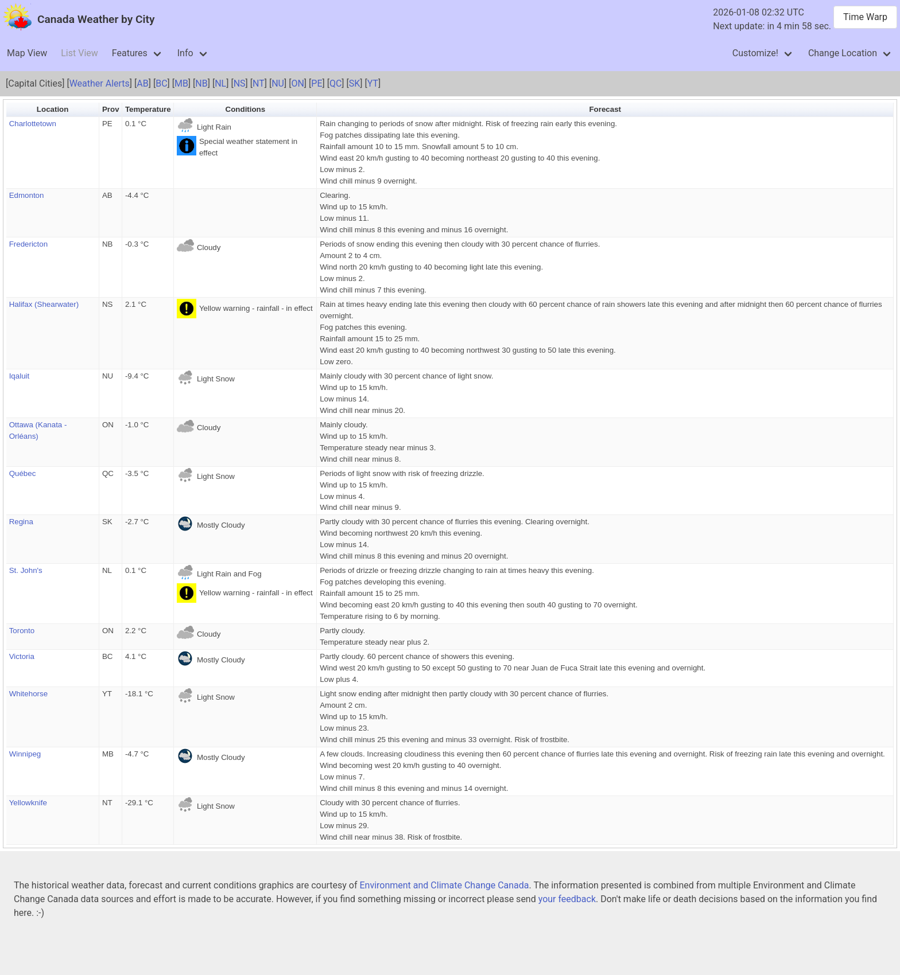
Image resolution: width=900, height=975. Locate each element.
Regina (21, 521)
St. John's (25, 570)
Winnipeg (25, 754)
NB (201, 83)
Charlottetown (32, 123)
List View (79, 53)
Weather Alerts (99, 83)
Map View (27, 53)
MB (181, 83)
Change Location (842, 53)
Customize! (755, 53)
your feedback (567, 899)
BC (161, 83)
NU (277, 83)
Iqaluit (19, 376)
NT (259, 83)
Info (185, 53)
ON (297, 83)
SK (354, 83)
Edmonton (26, 195)
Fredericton (28, 244)
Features (130, 53)
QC (335, 83)
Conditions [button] (246, 109)
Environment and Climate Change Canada (444, 885)
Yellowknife (28, 802)
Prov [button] (110, 109)
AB (142, 83)
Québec (22, 473)
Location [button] (53, 109)
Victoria (21, 656)
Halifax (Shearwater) (44, 304)
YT (372, 83)
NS (240, 83)
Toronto (21, 630)
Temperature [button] (148, 109)
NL (220, 83)
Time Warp (865, 16)
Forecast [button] (605, 109)
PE (316, 83)
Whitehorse (28, 693)
